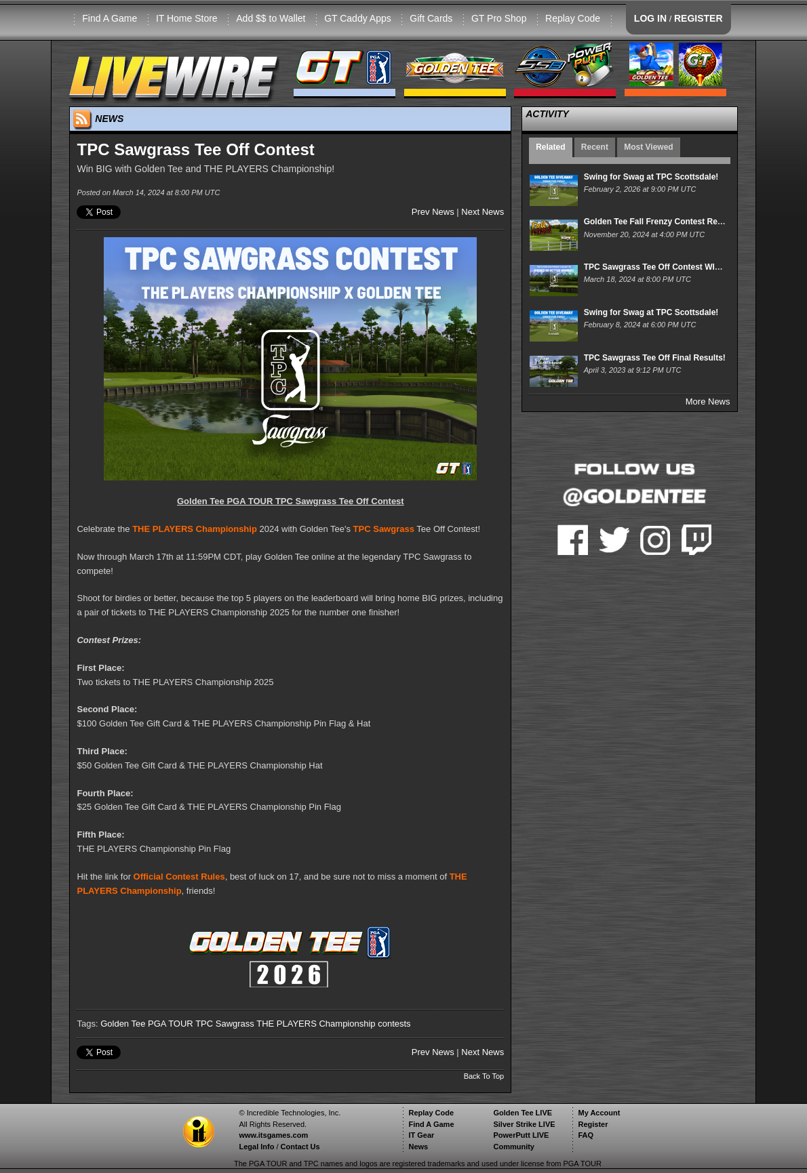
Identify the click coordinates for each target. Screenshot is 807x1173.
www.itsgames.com (273, 1135)
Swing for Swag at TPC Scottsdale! (651, 177)
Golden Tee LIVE (522, 1113)
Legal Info (256, 1147)
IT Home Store (187, 18)
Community (513, 1147)
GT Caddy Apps (357, 18)
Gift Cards (431, 18)
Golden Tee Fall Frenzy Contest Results (660, 221)
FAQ (585, 1135)
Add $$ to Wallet (270, 18)
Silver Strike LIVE (524, 1124)
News (418, 1147)
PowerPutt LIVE (521, 1135)
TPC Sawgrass (383, 529)
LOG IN (650, 18)
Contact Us (300, 1147)
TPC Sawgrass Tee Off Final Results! (655, 358)
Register (593, 1124)
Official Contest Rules (179, 876)
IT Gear (421, 1135)
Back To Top (484, 1076)
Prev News (433, 212)
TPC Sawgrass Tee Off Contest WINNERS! (665, 267)
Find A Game (109, 18)
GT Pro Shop (498, 18)
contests (394, 1023)
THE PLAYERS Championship (194, 529)
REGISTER (698, 18)
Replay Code (572, 18)
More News (708, 401)
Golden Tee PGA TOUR (146, 1023)
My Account (599, 1113)
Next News (482, 212)
